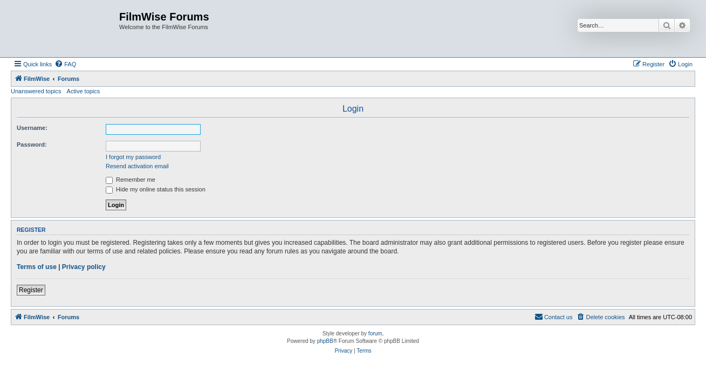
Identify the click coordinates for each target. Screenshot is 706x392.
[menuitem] (65, 64)
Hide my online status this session (155, 189)
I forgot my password (133, 157)
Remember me (130, 179)
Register (31, 290)
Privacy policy (84, 267)
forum (375, 333)
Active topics (83, 91)
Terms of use (37, 267)
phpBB (325, 341)
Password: (32, 144)
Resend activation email (137, 166)
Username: (32, 128)
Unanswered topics (36, 91)
